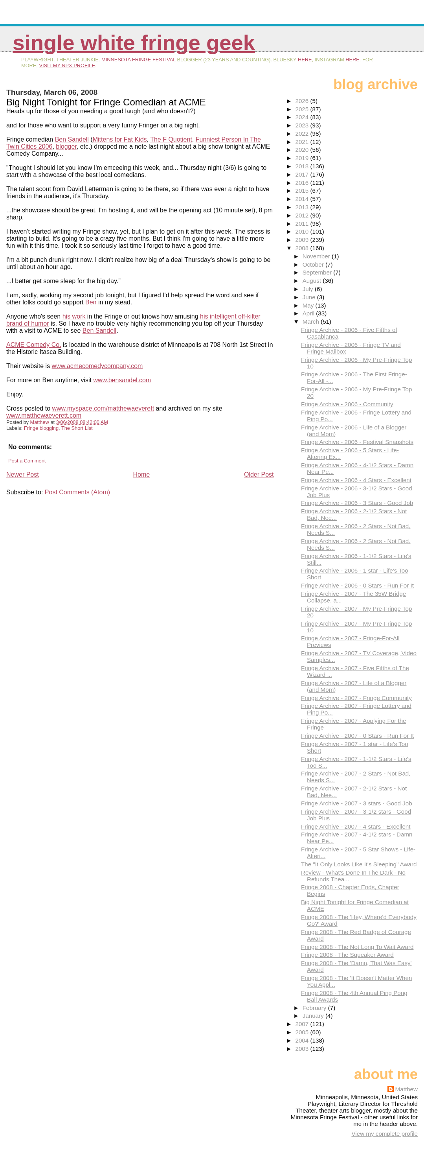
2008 (302, 248)
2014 (302, 198)
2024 (302, 117)
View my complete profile (384, 1133)
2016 (302, 182)
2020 (302, 149)
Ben (90, 302)
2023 (302, 125)
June (310, 297)
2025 (302, 109)
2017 (302, 174)
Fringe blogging (41, 428)
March (312, 321)
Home (141, 474)
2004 (302, 1040)
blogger (66, 146)
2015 (302, 190)
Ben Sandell (72, 139)
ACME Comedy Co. (33, 344)
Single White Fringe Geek (134, 43)
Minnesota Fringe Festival (138, 60)
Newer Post (22, 474)
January (314, 1015)
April (309, 313)
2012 (302, 215)
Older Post (259, 474)
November (317, 256)
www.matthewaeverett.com (43, 415)
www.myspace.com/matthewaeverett (103, 408)
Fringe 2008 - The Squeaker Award (347, 954)
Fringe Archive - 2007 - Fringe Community (356, 698)
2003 (302, 1048)
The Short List (77, 428)
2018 (302, 166)
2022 (302, 133)
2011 (302, 223)
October (314, 264)
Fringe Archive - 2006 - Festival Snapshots (357, 441)
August (313, 280)
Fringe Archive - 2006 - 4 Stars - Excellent (356, 480)
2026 (302, 101)
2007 (302, 1024)
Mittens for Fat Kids (120, 139)
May (309, 305)
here (305, 60)
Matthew (406, 1089)
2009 (302, 239)
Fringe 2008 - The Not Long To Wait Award (357, 946)
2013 (302, 207)
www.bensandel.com (122, 380)
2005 (302, 1032)
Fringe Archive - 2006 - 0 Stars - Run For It (357, 585)
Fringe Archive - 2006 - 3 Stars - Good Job (357, 502)
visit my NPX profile (67, 65)
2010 (302, 231)
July (309, 289)
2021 (302, 141)
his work (74, 316)
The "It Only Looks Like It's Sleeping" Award (359, 864)
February (315, 1007)
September (318, 272)
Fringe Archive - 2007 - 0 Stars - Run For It (357, 735)
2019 (302, 158)
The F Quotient (171, 139)
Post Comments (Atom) (77, 492)
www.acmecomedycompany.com (97, 366)
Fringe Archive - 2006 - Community (347, 404)
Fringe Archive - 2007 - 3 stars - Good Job (356, 803)
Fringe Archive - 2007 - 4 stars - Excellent (356, 826)
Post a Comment (27, 461)
